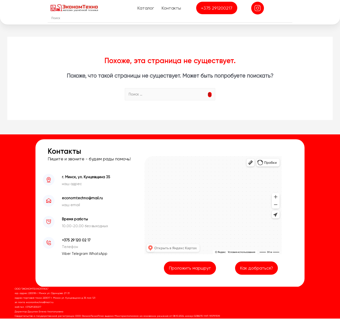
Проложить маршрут (190, 268)
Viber (67, 254)
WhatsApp (99, 254)
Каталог (145, 8)
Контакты (171, 8)
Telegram (81, 254)
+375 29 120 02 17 (76, 240)
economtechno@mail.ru (83, 198)
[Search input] (171, 17)
